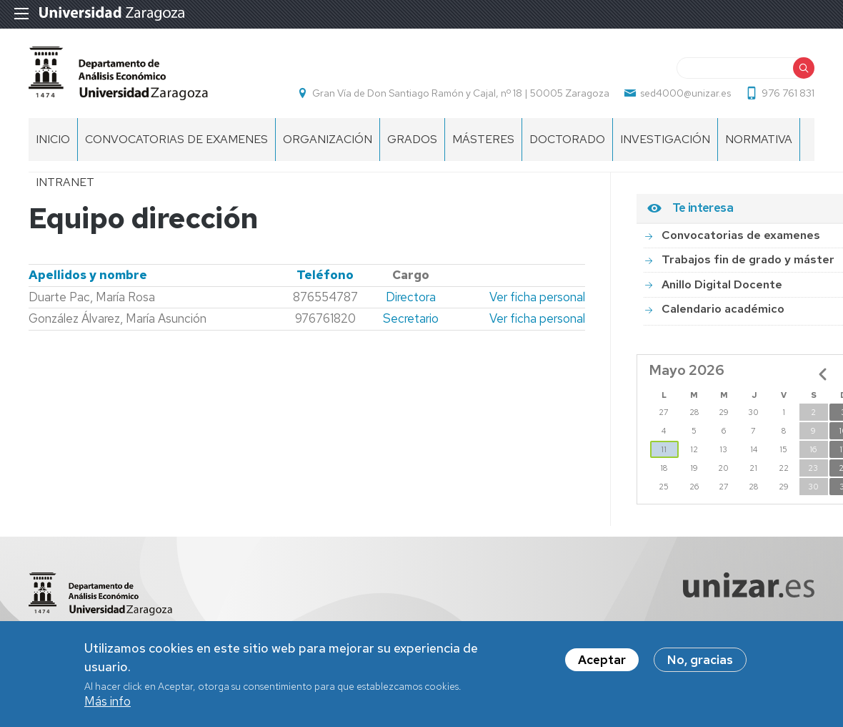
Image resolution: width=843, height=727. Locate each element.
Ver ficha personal (537, 297)
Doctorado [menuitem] (567, 139)
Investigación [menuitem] (665, 139)
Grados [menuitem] (412, 139)
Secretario (411, 318)
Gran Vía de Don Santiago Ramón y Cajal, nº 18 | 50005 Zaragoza (460, 93)
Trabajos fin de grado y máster (748, 259)
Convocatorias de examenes (741, 235)
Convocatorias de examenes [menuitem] (176, 139)
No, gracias (700, 663)
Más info (107, 705)
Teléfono (325, 275)
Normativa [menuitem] (758, 139)
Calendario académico (723, 308)
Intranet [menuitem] (65, 182)
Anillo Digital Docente (722, 284)
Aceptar (602, 663)
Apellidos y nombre (88, 275)
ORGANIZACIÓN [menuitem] (327, 139)
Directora (411, 297)
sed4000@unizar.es (685, 93)
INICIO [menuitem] (53, 139)
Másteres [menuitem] (483, 139)
